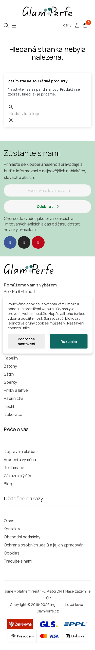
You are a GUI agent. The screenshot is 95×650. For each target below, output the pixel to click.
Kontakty (12, 529)
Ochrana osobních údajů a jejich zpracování (44, 545)
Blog (8, 483)
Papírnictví (13, 398)
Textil (9, 406)
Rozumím (69, 341)
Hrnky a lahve (16, 390)
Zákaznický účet (19, 475)
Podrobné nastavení (26, 341)
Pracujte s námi (18, 561)
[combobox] (40, 113)
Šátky (9, 374)
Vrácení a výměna (20, 459)
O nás (9, 521)
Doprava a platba (19, 451)
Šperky (10, 382)
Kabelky (11, 358)
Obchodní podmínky (22, 537)
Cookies (12, 553)
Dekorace (13, 414)
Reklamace (14, 467)
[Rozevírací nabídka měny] (67, 25)
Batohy (10, 366)
